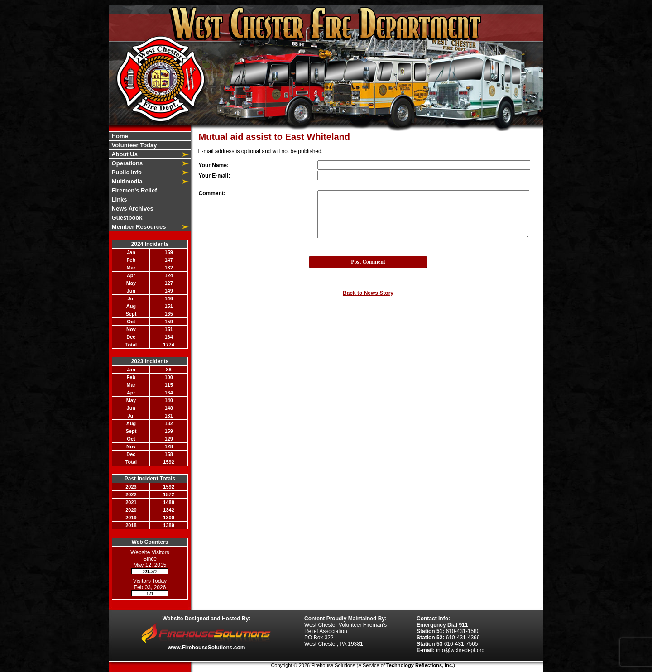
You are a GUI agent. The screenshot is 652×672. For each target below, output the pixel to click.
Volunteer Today (133, 145)
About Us (124, 154)
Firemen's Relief (133, 190)
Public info (126, 172)
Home (119, 136)
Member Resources (138, 226)
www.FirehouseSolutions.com (206, 647)
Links (118, 199)
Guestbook (126, 217)
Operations (126, 163)
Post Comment (368, 262)
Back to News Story (368, 293)
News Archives (131, 208)
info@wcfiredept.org (460, 650)
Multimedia (126, 181)
